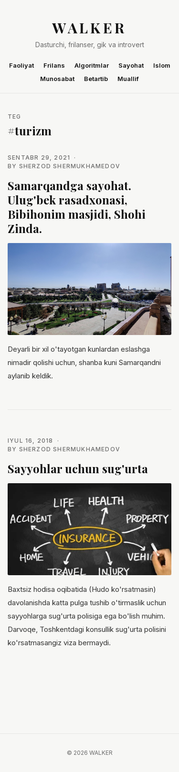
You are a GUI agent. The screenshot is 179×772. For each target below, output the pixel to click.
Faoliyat (21, 65)
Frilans (54, 65)
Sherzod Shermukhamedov (69, 166)
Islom (161, 65)
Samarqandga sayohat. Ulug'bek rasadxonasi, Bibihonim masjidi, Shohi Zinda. (77, 207)
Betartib (96, 78)
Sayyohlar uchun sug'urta (78, 468)
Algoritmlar (91, 65)
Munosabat (57, 78)
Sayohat (131, 65)
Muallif (128, 78)
